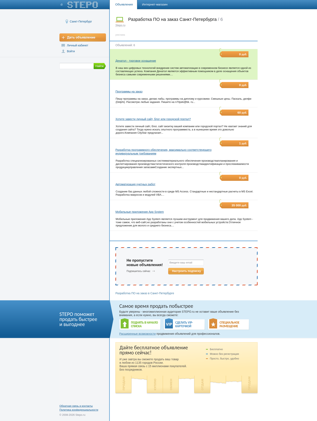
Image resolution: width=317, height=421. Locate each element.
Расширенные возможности (137, 333)
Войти (71, 51)
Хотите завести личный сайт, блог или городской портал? (153, 119)
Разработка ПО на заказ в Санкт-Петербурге (144, 293)
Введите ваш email (180, 262)
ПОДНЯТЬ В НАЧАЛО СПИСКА (144, 324)
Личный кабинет (77, 45)
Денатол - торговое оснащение (135, 60)
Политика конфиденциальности (78, 409)
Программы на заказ (129, 91)
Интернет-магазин (155, 4)
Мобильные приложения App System (139, 211)
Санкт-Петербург (81, 21)
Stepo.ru (120, 25)
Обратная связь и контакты (76, 405)
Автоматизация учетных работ (135, 184)
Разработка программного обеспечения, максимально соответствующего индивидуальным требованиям (163, 151)
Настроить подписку (186, 271)
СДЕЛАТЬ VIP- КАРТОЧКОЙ (184, 324)
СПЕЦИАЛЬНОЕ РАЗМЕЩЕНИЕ (229, 324)
